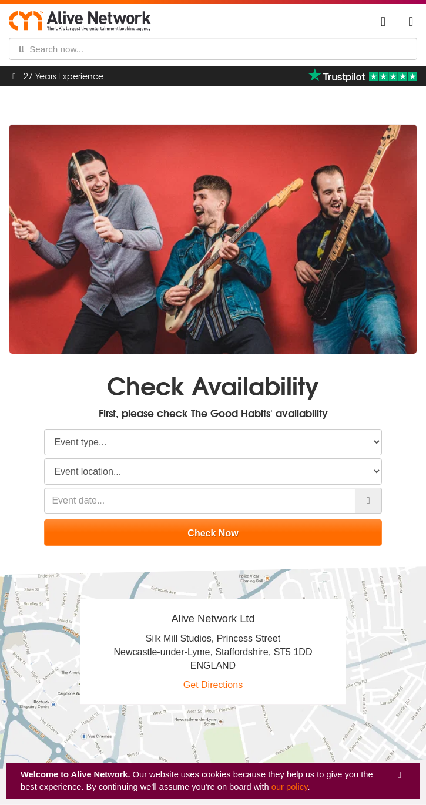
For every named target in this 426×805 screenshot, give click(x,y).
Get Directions (213, 685)
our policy (289, 786)
